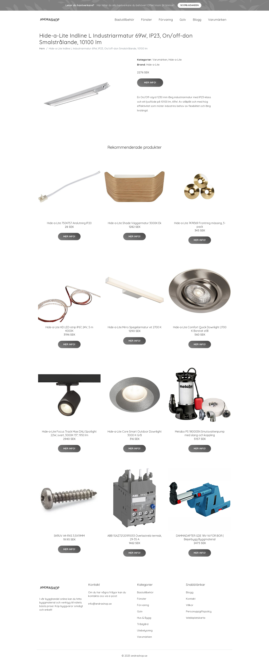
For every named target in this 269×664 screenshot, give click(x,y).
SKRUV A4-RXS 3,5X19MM (69, 538)
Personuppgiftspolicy (199, 613)
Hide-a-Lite (175, 62)
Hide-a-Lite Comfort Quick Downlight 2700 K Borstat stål (199, 331)
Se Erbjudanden (189, 5)
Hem (42, 51)
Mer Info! (150, 84)
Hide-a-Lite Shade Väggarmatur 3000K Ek (134, 225)
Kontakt (190, 601)
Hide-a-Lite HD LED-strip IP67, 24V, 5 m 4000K (69, 331)
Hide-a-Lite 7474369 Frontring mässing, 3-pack (199, 227)
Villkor (189, 607)
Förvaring (166, 21)
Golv (183, 21)
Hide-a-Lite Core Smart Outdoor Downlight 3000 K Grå (135, 435)
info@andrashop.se (100, 606)
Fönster (146, 21)
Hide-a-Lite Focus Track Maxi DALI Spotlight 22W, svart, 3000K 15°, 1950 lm (69, 435)
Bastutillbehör (124, 21)
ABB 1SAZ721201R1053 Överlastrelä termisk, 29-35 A (134, 539)
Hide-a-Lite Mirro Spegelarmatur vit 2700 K (134, 329)
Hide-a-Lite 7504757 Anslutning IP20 (69, 225)
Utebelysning (145, 632)
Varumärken (217, 21)
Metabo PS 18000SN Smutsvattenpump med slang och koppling (200, 435)
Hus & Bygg (144, 620)
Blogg (197, 21)
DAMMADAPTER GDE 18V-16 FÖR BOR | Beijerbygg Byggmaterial (200, 539)
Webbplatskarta (195, 620)
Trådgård (142, 626)
